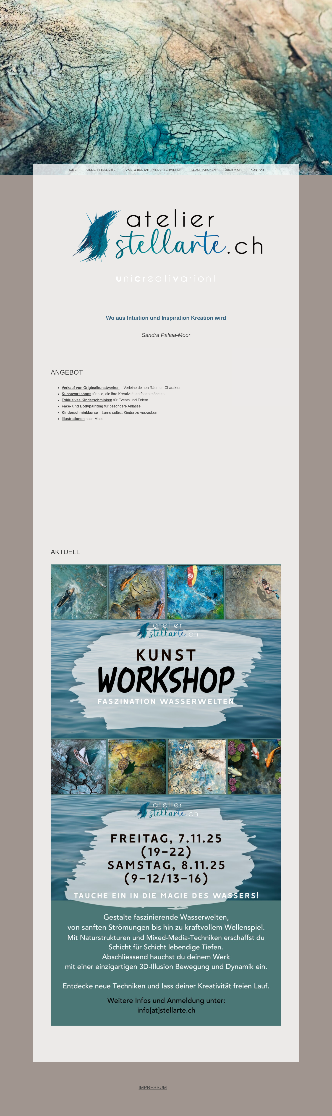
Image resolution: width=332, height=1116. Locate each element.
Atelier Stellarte (100, 169)
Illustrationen (203, 169)
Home (72, 169)
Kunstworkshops (76, 394)
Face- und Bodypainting (82, 406)
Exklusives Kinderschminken (87, 400)
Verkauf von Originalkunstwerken (90, 388)
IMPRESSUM (153, 1087)
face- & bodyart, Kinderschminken (153, 169)
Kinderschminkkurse (80, 413)
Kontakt (257, 169)
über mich (233, 169)
